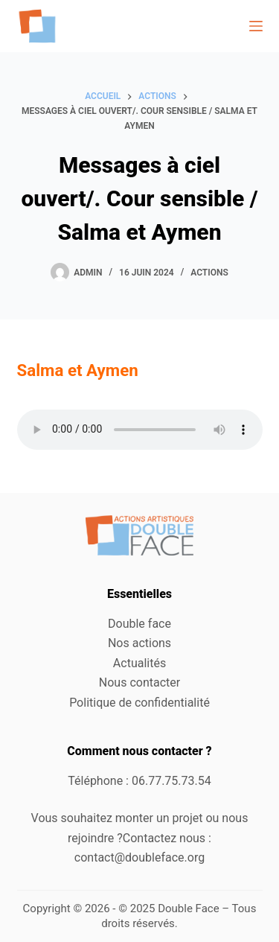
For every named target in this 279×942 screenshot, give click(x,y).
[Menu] (256, 26)
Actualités (139, 663)
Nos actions (139, 643)
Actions (209, 272)
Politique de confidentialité (139, 703)
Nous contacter (139, 682)
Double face (139, 624)
